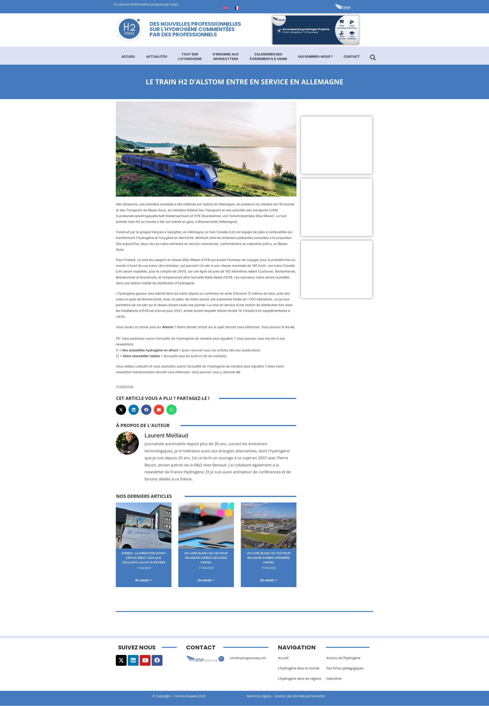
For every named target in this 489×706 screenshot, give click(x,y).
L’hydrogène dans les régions (299, 679)
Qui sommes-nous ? (315, 56)
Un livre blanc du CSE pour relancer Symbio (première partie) (268, 557)
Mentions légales (259, 696)
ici (292, 327)
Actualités (156, 56)
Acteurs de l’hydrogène (343, 658)
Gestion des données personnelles (302, 696)
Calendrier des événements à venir (268, 56)
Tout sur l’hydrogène (190, 56)
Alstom (167, 327)
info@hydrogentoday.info (249, 658)
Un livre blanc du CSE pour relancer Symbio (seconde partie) (206, 557)
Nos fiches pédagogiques (345, 668)
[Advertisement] (336, 145)
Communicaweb (185, 696)
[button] (121, 410)
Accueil (128, 56)
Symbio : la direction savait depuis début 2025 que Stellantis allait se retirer (143, 557)
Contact (352, 56)
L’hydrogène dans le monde (298, 668)
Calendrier (334, 679)
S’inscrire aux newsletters (226, 56)
